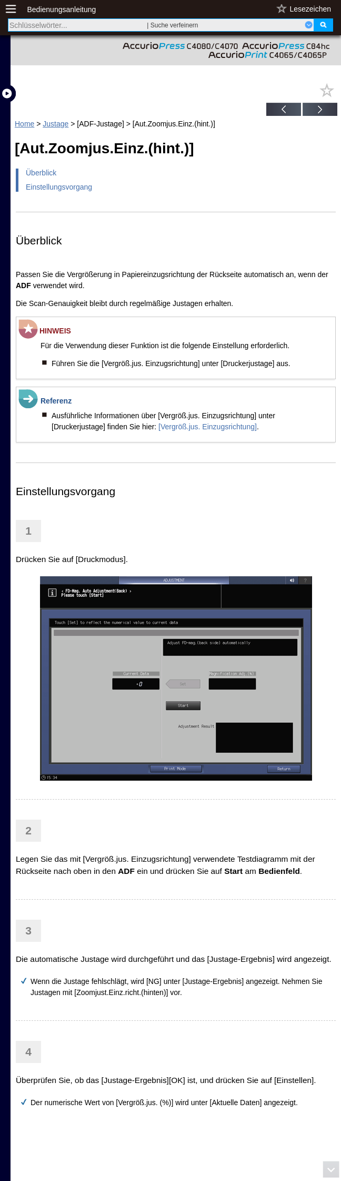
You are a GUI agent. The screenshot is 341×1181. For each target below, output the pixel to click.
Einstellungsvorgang (59, 187)
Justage (55, 124)
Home (24, 124)
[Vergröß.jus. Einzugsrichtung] (207, 426)
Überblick (41, 173)
